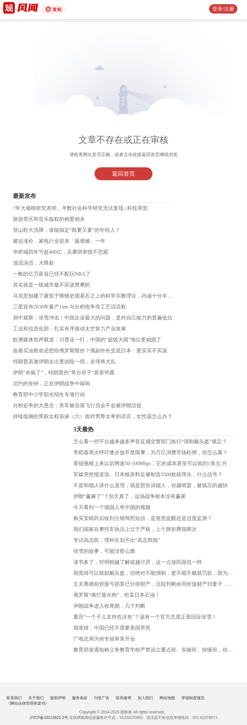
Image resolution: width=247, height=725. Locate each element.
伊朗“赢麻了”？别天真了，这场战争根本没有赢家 (129, 496)
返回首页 (123, 174)
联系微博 (123, 698)
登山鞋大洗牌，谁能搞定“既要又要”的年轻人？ (66, 230)
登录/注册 (223, 9)
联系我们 (14, 698)
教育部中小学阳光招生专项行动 (49, 394)
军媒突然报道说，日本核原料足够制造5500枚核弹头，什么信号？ (148, 474)
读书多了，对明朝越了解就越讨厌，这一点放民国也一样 (137, 562)
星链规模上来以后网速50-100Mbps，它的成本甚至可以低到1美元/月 (150, 463)
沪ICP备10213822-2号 (49, 717)
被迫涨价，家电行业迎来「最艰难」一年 (59, 241)
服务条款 (79, 698)
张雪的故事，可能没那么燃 (104, 551)
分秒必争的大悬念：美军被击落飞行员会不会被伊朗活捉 (77, 405)
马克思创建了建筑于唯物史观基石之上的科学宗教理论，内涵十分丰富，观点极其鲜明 (110, 296)
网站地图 (167, 698)
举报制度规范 (193, 698)
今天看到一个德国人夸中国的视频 (112, 507)
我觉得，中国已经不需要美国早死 (112, 628)
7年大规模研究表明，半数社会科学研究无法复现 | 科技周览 (80, 208)
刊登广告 (101, 698)
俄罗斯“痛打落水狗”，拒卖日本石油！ (116, 595)
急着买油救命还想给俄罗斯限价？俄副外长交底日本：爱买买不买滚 (90, 350)
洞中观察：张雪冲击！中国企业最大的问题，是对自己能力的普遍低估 (92, 317)
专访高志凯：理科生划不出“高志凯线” (116, 540)
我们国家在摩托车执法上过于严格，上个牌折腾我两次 (135, 529)
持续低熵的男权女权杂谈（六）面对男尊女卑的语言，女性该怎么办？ (92, 416)
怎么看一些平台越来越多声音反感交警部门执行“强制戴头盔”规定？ (150, 441)
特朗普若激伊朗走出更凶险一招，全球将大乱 (64, 361)
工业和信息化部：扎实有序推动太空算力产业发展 (69, 328)
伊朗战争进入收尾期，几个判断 (109, 606)
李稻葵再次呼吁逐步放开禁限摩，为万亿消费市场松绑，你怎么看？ (150, 452)
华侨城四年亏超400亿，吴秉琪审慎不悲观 (60, 252)
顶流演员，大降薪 (33, 263)
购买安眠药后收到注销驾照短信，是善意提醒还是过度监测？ (142, 518)
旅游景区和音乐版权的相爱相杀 (49, 219)
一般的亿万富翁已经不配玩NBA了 (52, 274)
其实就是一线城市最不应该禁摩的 (51, 285)
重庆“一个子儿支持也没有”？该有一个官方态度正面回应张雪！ (145, 617)
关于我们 (36, 698)
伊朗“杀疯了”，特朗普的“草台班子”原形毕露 (63, 372)
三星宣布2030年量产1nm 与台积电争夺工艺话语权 (69, 306)
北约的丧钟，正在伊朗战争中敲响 (51, 383)
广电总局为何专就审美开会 (104, 639)
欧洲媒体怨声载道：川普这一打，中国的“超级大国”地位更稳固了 (87, 339)
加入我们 (145, 698)
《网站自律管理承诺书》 (27, 703)
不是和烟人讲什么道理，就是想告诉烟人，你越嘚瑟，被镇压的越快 (150, 485)
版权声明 (58, 698)
